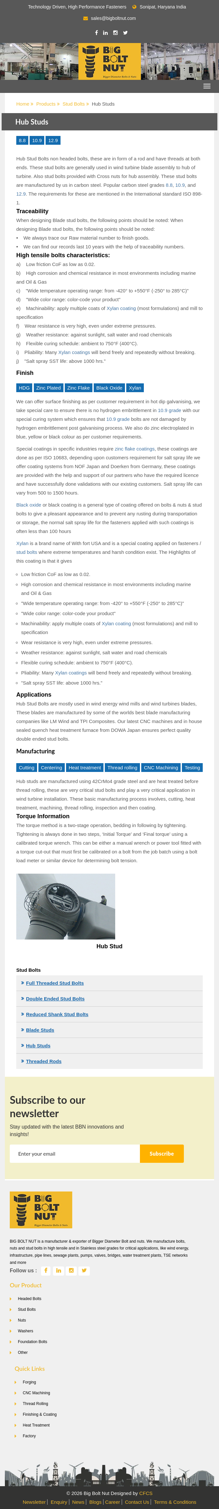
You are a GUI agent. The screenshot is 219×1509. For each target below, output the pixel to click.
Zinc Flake (78, 388)
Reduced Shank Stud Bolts (57, 1014)
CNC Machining (161, 767)
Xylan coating (121, 308)
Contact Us (137, 1502)
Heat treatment (85, 767)
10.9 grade (169, 410)
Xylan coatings (74, 352)
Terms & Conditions (175, 1502)
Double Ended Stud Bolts (55, 998)
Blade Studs (40, 1030)
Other (23, 1352)
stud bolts (26, 552)
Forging (29, 1382)
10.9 (37, 140)
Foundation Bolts (32, 1341)
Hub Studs (38, 1045)
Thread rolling (122, 767)
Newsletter (34, 1502)
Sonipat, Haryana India (159, 6)
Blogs (95, 1502)
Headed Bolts (29, 1298)
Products (48, 104)
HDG (24, 388)
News (78, 1502)
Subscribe (162, 1153)
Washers (25, 1331)
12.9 (53, 140)
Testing (192, 767)
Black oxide (28, 505)
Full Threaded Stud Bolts (55, 983)
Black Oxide (109, 388)
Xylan (135, 388)
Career (112, 1502)
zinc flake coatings (135, 448)
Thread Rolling (35, 1403)
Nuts (22, 1320)
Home (25, 104)
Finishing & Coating (40, 1414)
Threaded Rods (44, 1061)
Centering (51, 767)
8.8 (22, 140)
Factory (29, 1436)
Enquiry (59, 1502)
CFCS (146, 1493)
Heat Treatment (36, 1425)
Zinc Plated (48, 388)
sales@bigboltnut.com (113, 18)
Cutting (26, 767)
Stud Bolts (75, 104)
